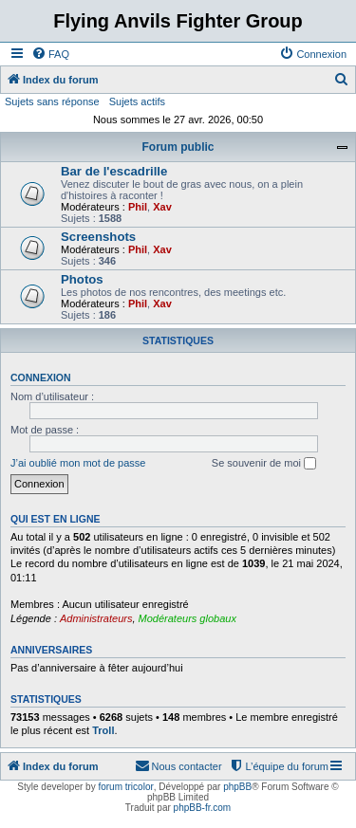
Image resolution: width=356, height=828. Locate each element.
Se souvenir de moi (264, 463)
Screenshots (98, 237)
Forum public (178, 147)
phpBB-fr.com (203, 807)
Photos (82, 279)
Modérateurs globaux (187, 618)
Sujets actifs (137, 101)
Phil (137, 206)
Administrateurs (96, 618)
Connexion (40, 377)
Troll (103, 730)
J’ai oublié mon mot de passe (77, 463)
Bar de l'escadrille (114, 171)
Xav (162, 206)
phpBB (237, 787)
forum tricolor (125, 787)
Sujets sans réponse (52, 101)
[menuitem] (50, 54)
